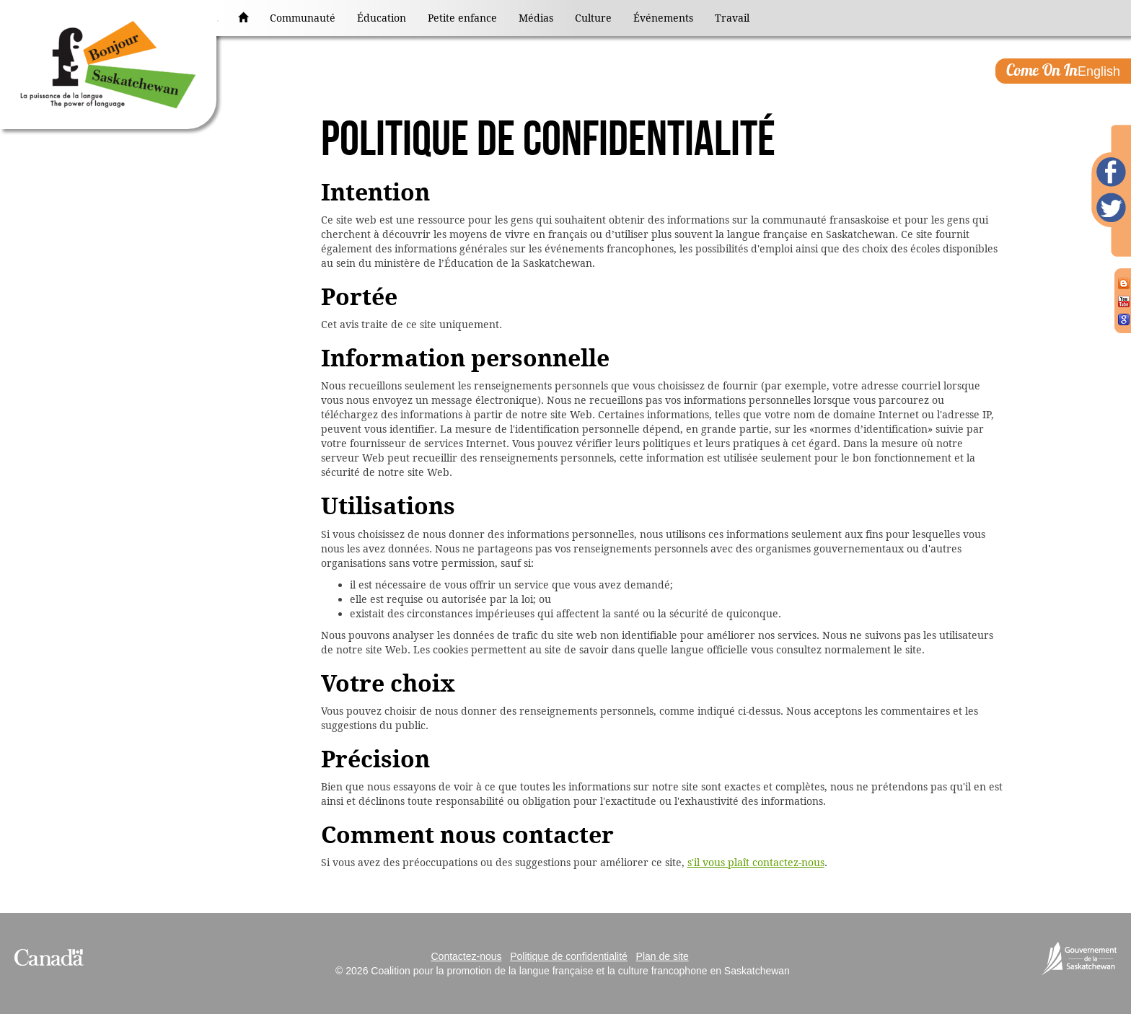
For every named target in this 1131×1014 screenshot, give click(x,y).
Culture (593, 18)
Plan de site (662, 956)
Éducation (381, 18)
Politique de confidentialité (569, 956)
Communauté (302, 18)
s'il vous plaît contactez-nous (755, 862)
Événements (663, 18)
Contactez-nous (466, 956)
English (1063, 70)
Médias (536, 18)
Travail (732, 18)
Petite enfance (462, 18)
